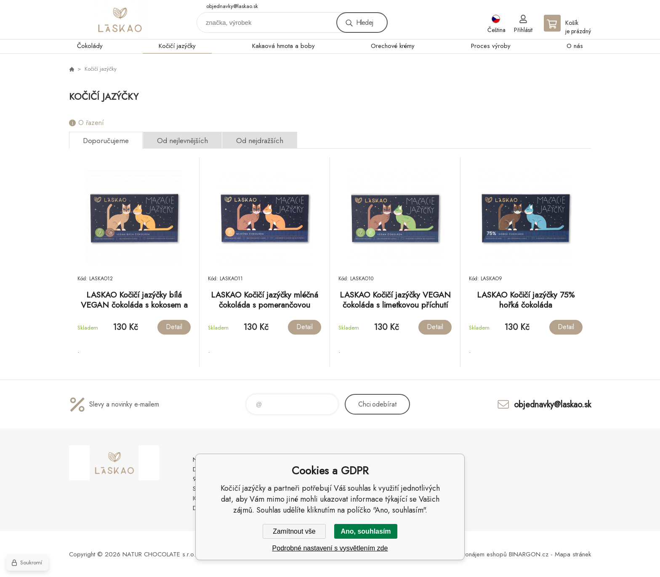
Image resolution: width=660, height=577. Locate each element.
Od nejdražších (259, 141)
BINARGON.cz (528, 554)
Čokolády (90, 46)
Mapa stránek (573, 554)
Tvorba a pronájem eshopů (469, 554)
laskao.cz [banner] (119, 19)
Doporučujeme (106, 141)
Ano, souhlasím (366, 531)
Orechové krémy (393, 46)
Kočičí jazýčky (177, 46)
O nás (575, 46)
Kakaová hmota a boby (283, 46)
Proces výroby (491, 46)
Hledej (364, 22)
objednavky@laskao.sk (232, 6)
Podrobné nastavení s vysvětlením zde (330, 548)
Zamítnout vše (294, 531)
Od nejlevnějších (182, 141)
